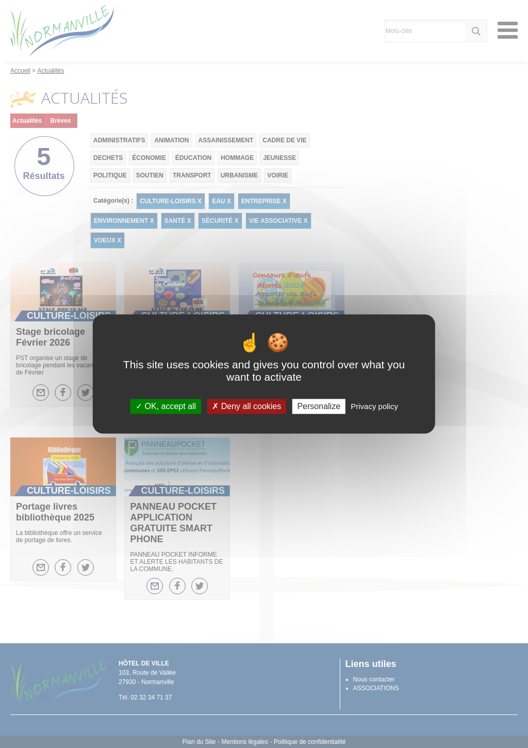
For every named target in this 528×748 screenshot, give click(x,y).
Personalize (318, 406)
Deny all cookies (246, 406)
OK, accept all (166, 406)
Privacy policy (374, 406)
